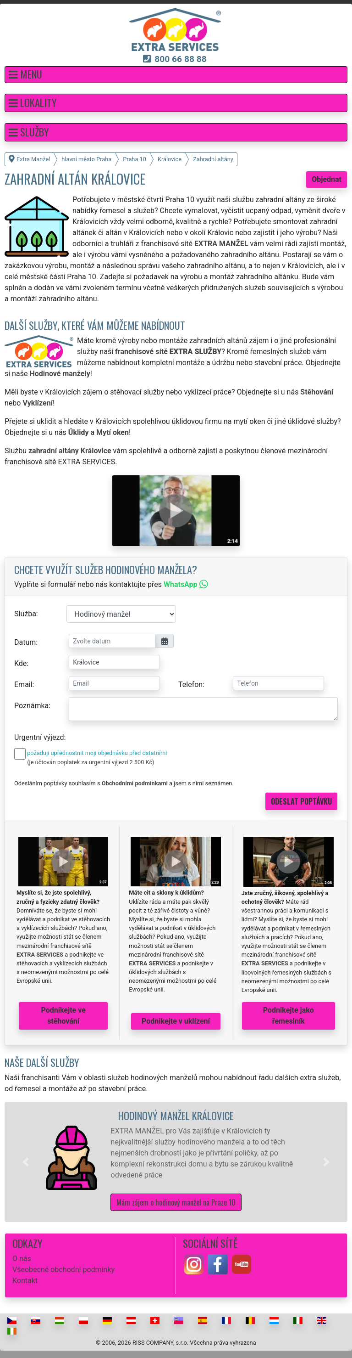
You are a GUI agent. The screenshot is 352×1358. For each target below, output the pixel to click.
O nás (21, 1258)
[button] (176, 74)
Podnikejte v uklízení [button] (176, 1021)
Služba (25, 613)
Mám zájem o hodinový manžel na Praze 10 (176, 1202)
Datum (25, 642)
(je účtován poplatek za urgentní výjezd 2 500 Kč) (90, 762)
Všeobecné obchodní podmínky (63, 1269)
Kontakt (25, 1280)
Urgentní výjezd (39, 737)
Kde (20, 663)
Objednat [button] (326, 179)
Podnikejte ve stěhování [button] (63, 1016)
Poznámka (31, 705)
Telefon (190, 684)
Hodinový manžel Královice (176, 1115)
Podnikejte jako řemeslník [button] (288, 1016)
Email (23, 684)
